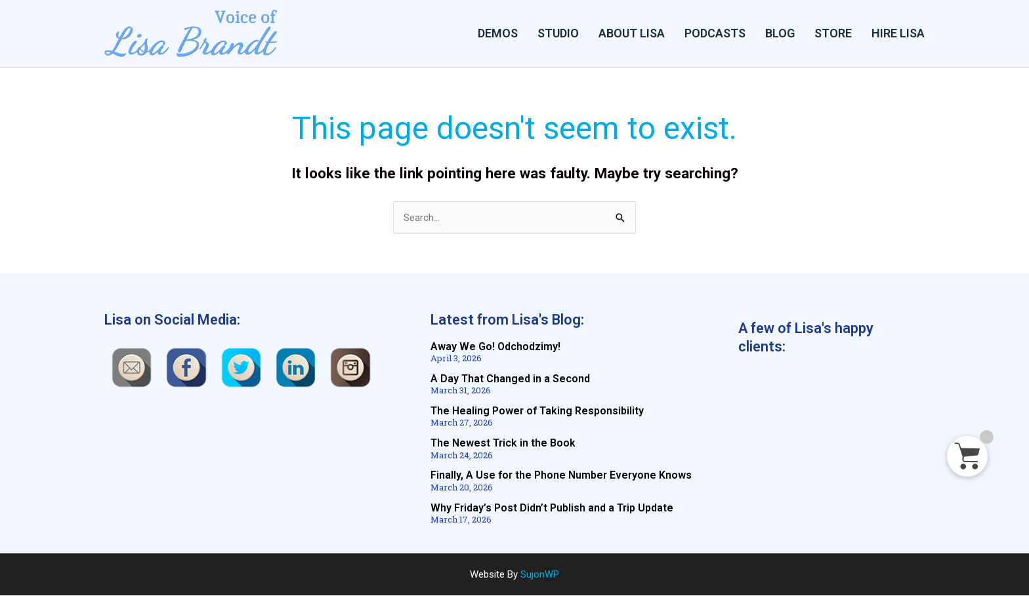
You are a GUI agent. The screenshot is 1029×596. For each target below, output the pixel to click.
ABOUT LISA (631, 33)
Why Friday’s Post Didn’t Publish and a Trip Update (551, 508)
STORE (833, 33)
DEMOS (498, 33)
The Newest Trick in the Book (503, 443)
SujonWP (539, 574)
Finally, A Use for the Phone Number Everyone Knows (561, 475)
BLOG (780, 33)
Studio (558, 33)
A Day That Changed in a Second (510, 379)
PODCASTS (715, 33)
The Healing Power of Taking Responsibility (537, 411)
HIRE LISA (898, 33)
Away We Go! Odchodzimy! (495, 347)
